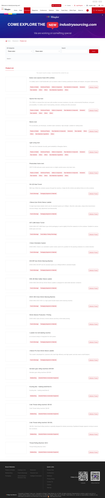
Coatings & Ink (22, 470)
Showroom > (15, 41)
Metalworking (8, 473)
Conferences (50, 473)
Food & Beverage (22, 473)
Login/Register (78, 5)
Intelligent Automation (36, 476)
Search (93, 51)
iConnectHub (56, 5)
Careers (49, 484)
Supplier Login (91, 5)
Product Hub (50, 470)
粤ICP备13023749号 (55, 496)
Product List (23, 41)
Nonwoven (33, 470)
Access (68, 5)
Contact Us (50, 481)
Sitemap (49, 487)
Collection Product (93, 87)
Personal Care (34, 473)
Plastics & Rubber (10, 470)
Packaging (8, 476)
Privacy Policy (51, 478)
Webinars (49, 476)
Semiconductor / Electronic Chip (22, 476)
